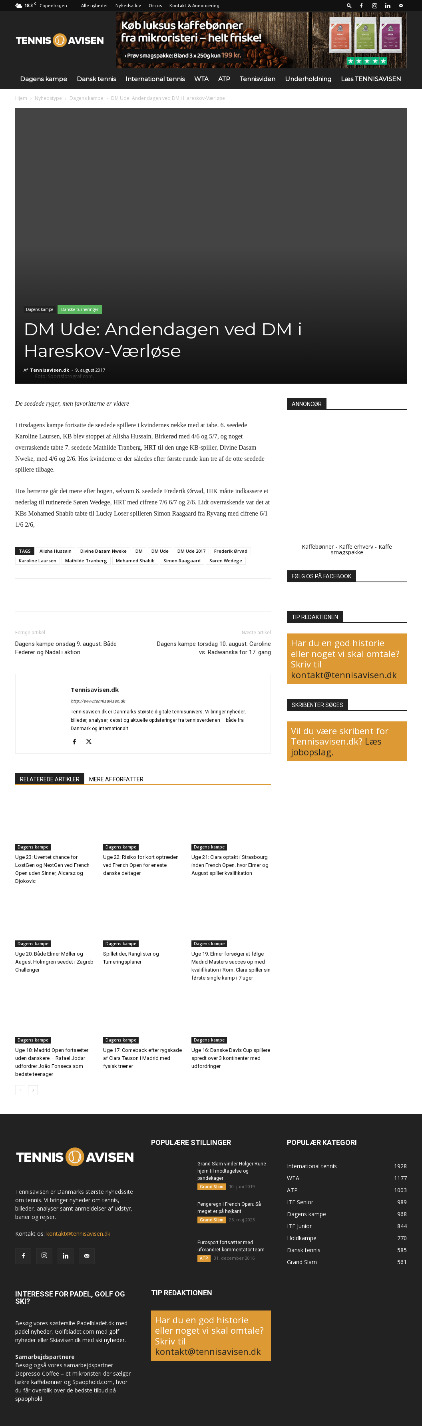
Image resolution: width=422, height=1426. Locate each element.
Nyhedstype (48, 98)
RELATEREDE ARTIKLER (50, 779)
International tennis (155, 79)
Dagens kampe (43, 79)
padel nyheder (33, 1331)
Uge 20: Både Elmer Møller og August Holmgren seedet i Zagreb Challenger (54, 961)
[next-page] (33, 1090)
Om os (155, 5)
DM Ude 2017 (191, 551)
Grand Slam (211, 1186)
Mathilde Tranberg (86, 561)
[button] (349, 5)
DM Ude (160, 551)
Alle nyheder (94, 5)
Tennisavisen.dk (49, 370)
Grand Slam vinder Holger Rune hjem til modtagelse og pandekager (231, 1171)
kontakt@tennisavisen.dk (344, 675)
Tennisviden (257, 79)
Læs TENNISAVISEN (371, 79)
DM (139, 551)
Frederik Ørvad (230, 551)
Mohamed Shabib (135, 561)
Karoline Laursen (37, 561)
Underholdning (308, 79)
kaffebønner (46, 1382)
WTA (201, 79)
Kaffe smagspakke (361, 549)
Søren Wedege (225, 561)
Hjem (21, 98)
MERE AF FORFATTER (116, 779)
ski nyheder (110, 1340)
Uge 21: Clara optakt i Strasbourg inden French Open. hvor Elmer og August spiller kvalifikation (230, 865)
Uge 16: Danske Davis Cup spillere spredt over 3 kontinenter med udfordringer (230, 1058)
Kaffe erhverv (356, 546)
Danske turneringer (79, 309)
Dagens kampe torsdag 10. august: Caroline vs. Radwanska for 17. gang (214, 648)
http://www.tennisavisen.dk (98, 701)
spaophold (28, 1398)
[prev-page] (20, 1090)
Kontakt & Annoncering (194, 5)
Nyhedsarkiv (128, 5)
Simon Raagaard (182, 561)
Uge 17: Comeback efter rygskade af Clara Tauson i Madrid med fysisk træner (142, 1058)
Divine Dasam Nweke (103, 551)
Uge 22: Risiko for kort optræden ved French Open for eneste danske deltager (141, 865)
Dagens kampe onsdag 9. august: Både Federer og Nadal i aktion (66, 648)
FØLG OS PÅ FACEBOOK (321, 576)
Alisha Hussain (56, 551)
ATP (224, 79)
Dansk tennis (96, 79)
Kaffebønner (318, 546)
